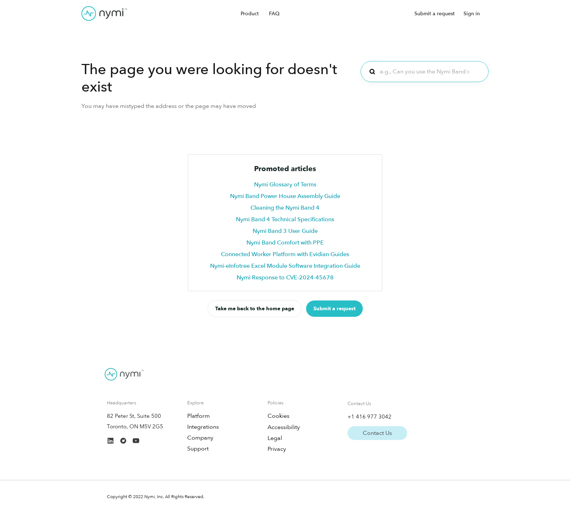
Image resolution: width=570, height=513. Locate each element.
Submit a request (434, 13)
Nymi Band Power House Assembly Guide (285, 196)
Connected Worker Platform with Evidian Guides (285, 254)
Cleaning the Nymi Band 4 (285, 208)
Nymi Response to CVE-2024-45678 (285, 278)
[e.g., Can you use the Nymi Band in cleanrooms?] (425, 71)
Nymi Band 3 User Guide (285, 231)
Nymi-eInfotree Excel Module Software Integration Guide (285, 266)
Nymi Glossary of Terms (285, 185)
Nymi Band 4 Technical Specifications (285, 219)
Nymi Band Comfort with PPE (285, 243)
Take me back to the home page (254, 308)
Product (250, 13)
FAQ (274, 13)
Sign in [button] (471, 13)
